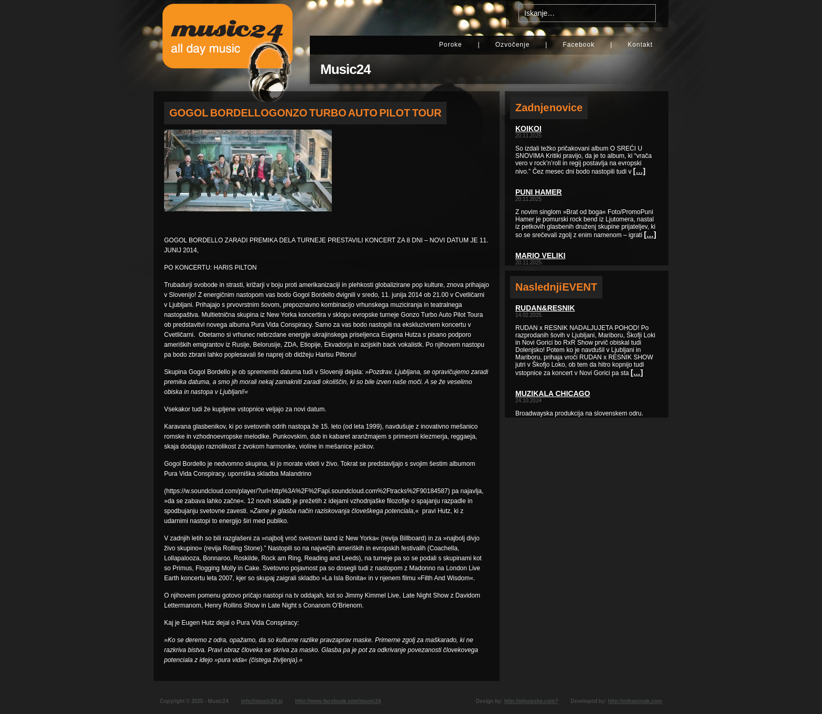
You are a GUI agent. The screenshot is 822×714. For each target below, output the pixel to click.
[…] (639, 171)
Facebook (578, 44)
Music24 (345, 69)
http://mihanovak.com (635, 701)
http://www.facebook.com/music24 (338, 701)
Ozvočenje (512, 44)
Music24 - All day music (228, 45)
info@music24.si (262, 701)
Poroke (450, 44)
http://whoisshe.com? (531, 701)
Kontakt (640, 44)
